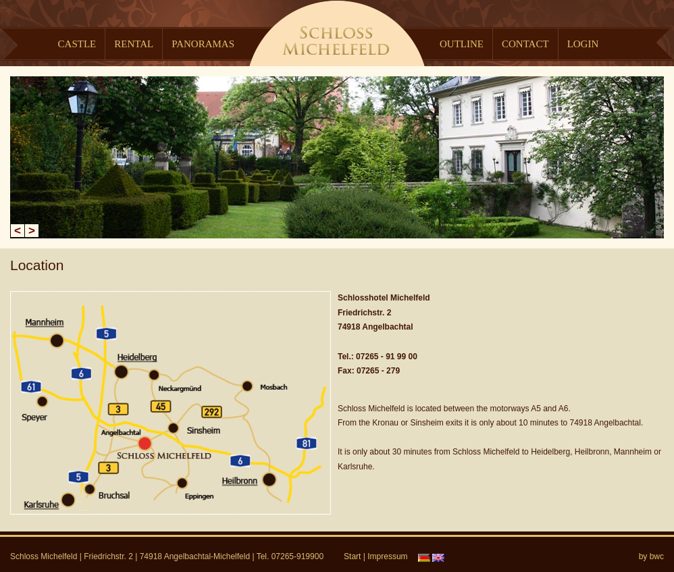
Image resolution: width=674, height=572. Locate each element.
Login (583, 43)
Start (352, 556)
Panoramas (203, 43)
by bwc (651, 556)
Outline (462, 43)
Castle (77, 43)
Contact (525, 43)
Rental (133, 43)
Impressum (387, 556)
